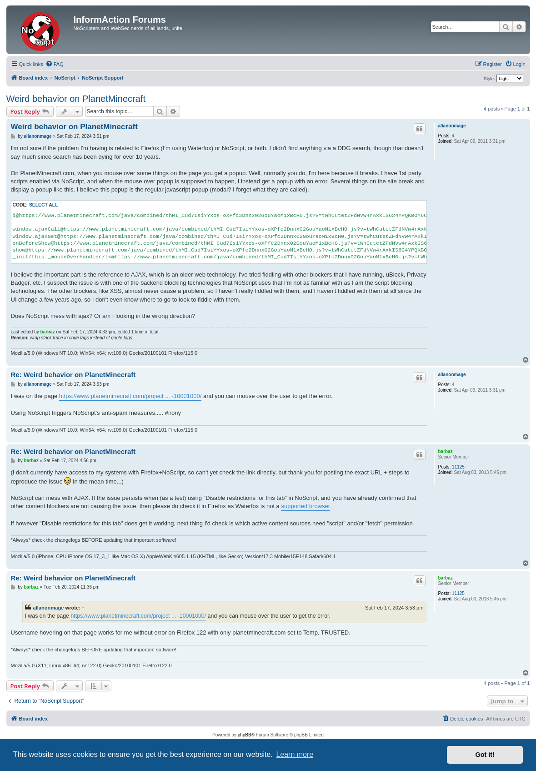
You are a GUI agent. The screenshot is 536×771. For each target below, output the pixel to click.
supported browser (305, 506)
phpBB (244, 734)
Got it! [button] (485, 754)
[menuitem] (54, 64)
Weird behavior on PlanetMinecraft (75, 99)
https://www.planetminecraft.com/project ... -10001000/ (130, 396)
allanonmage (452, 125)
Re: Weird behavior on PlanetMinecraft (73, 374)
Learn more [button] (294, 754)
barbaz (47, 331)
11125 (458, 466)
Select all (43, 204)
